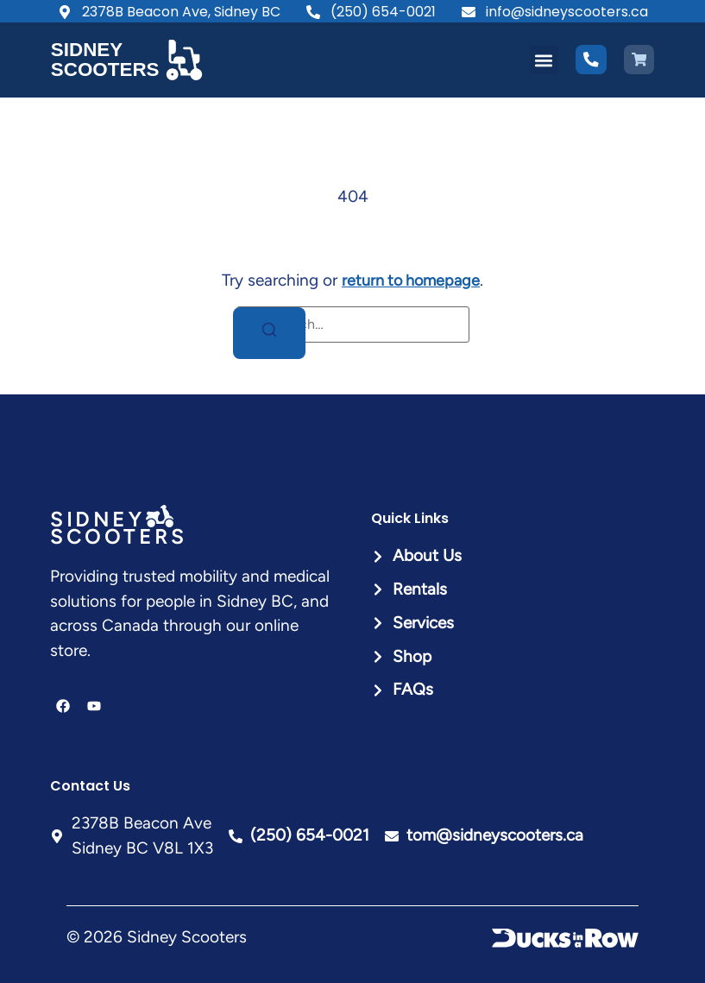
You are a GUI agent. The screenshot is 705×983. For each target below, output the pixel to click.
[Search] (269, 332)
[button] (544, 60)
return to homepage (411, 280)
